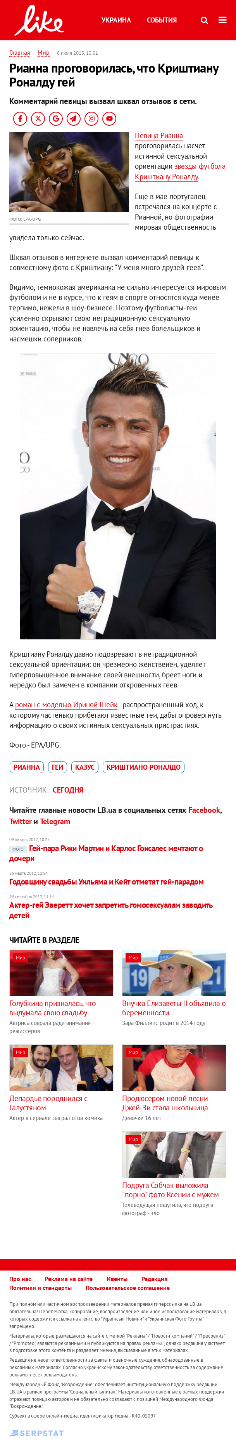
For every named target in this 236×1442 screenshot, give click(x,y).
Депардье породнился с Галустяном (48, 1103)
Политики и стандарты (40, 1287)
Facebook (204, 810)
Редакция (154, 1279)
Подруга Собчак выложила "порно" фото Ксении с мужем (170, 1190)
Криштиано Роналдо (144, 767)
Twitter (20, 821)
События (162, 20)
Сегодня (68, 790)
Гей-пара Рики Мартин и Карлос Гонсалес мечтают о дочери (106, 853)
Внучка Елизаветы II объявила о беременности (174, 1008)
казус (85, 767)
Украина (116, 20)
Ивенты (117, 1279)
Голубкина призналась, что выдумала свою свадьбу (52, 1008)
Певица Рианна (159, 135)
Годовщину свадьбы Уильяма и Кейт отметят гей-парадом (106, 881)
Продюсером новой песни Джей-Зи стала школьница (165, 1103)
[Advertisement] (74, 1185)
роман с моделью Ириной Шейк (66, 704)
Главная (19, 52)
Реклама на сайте (69, 1279)
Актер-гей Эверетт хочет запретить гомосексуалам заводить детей (110, 910)
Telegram (55, 821)
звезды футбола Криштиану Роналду (180, 171)
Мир (44, 52)
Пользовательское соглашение (128, 1287)
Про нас (20, 1279)
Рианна (27, 767)
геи (57, 767)
